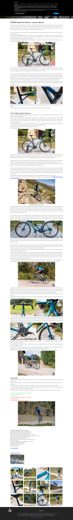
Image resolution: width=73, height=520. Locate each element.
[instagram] (59, 2)
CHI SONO (40, 2)
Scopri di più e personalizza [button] (20, 517)
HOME (26, 2)
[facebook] (58, 2)
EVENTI (35, 2)
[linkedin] (62, 2)
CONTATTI (44, 2)
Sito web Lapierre (15, 448)
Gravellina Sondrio (16, 178)
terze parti (28, 509)
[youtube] (60, 2)
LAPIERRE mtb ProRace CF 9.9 (16, 453)
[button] (16, 473)
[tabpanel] (36, 242)
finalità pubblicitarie (19, 511)
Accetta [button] (56, 517)
